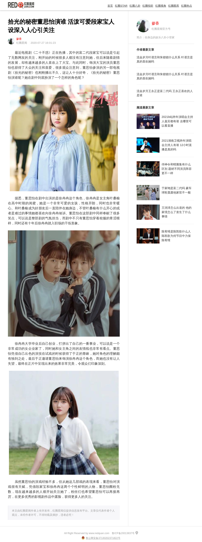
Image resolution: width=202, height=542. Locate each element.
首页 (110, 5)
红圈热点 (186, 5)
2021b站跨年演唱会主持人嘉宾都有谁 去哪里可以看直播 (177, 121)
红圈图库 (173, 5)
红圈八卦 (135, 5)
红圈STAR (121, 5)
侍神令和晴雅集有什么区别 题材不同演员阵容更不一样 (177, 169)
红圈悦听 (147, 5)
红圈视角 (160, 5)
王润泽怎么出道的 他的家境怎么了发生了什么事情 (177, 212)
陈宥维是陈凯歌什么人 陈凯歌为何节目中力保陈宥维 (176, 236)
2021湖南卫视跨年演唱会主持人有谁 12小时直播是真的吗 (177, 145)
